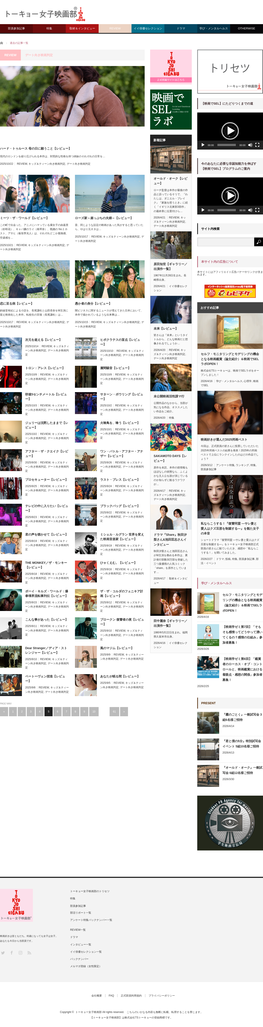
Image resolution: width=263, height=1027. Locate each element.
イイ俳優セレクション (148, 28)
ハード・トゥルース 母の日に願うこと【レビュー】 (35, 148)
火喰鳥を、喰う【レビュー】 (120, 423)
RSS (29, 952)
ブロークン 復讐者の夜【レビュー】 (122, 622)
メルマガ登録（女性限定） (86, 966)
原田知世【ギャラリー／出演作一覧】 (170, 266)
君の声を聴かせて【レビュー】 (46, 534)
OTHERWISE (246, 28)
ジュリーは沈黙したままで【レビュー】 (46, 425)
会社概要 (96, 995)
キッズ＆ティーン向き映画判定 (46, 163)
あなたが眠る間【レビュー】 (120, 676)
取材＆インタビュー (82, 28)
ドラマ (181, 28)
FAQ (111, 995)
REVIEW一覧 (78, 929)
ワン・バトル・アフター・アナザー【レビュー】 (121, 454)
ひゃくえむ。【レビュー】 (118, 562)
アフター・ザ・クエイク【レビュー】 (46, 454)
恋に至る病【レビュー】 (17, 303)
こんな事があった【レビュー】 (46, 619)
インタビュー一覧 (80, 944)
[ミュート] (250, 145)
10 (93, 711)
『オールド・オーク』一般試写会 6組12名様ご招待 (242, 770)
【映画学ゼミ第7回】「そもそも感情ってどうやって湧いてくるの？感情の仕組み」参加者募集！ (242, 634)
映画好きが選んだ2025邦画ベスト (224, 439)
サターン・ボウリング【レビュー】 (121, 397)
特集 (49, 28)
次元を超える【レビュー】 (43, 339)
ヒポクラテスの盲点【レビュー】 (120, 342)
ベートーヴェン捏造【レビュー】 (45, 679)
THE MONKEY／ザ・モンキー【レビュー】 (46, 565)
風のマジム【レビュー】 (117, 648)
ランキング (242, 465)
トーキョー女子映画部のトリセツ (90, 891)
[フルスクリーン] (257, 145)
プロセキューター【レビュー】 (46, 479)
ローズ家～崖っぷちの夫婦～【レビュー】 (104, 218)
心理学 (248, 381)
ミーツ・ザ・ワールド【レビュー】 (24, 218)
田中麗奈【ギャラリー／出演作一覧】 (170, 623)
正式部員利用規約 (131, 995)
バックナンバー (79, 959)
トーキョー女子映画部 (88, 1012)
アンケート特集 (225, 465)
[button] (230, 131)
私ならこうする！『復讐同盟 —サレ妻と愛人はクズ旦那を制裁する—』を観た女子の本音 (230, 528)
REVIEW (115, 28)
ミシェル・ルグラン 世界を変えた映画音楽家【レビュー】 (122, 537)
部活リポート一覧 (80, 912)
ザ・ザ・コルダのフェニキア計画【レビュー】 (121, 593)
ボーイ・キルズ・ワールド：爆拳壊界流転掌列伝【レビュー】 (46, 593)
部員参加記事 (16, 28)
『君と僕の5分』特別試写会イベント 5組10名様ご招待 (241, 743)
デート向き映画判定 (79, 163)
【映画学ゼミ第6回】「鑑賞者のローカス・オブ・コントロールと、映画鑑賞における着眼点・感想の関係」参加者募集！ (242, 669)
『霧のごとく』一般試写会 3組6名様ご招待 (242, 717)
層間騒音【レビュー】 (115, 368)
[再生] (203, 145)
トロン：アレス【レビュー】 (45, 368)
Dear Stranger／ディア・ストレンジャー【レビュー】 (46, 650)
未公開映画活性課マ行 (169, 396)
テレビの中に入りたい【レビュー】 (46, 508)
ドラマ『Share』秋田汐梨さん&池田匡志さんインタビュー (170, 539)
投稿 (228, 559)
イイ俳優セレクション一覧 (86, 951)
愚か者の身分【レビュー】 (93, 303)
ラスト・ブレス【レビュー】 (120, 479)
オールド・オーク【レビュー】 (170, 181)
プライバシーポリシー (162, 995)
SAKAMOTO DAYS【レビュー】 (170, 458)
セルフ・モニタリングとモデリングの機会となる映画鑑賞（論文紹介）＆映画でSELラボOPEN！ (230, 359)
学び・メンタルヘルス (213, 28)
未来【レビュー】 (166, 328)
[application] (230, 131)
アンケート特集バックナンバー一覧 (91, 920)
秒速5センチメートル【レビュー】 (46, 397)
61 (114, 711)
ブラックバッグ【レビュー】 (120, 506)
